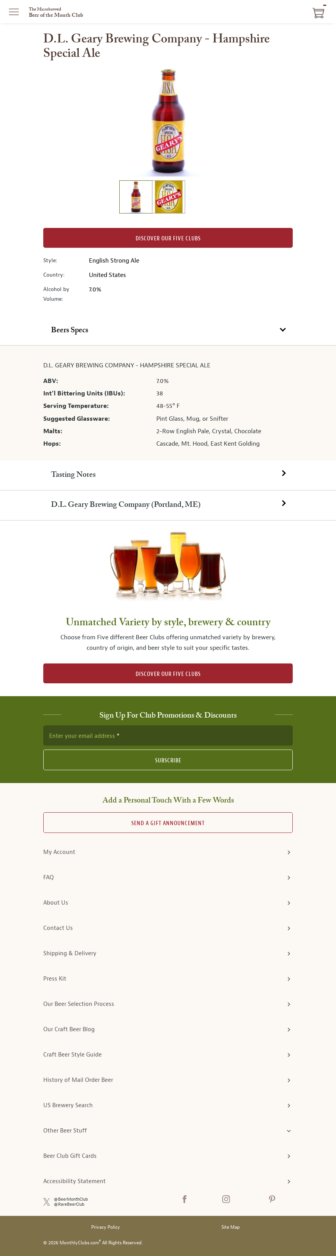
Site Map (230, 1227)
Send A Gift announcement (168, 823)
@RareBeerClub (69, 1204)
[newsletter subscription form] (168, 735)
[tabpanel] (168, 403)
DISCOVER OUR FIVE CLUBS (168, 674)
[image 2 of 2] (168, 198)
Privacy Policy (105, 1227)
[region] (168, 121)
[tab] (168, 331)
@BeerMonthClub (71, 1199)
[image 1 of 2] (135, 198)
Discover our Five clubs (168, 239)
